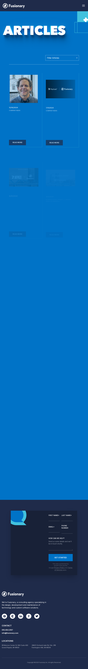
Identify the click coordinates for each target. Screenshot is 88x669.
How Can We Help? (57, 538)
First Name (54, 515)
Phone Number (64, 527)
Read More (17, 144)
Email (51, 527)
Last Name (66, 515)
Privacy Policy (59, 568)
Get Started (60, 557)
